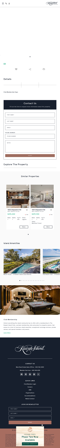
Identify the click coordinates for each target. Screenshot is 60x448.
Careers (30, 387)
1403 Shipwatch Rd (14, 210)
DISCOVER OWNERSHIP (30, 443)
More (23, 227)
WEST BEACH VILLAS (14, 211)
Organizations (30, 392)
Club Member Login (30, 384)
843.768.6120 (36, 370)
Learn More (7, 332)
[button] (7, 197)
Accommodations (30, 395)
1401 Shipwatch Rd (38, 210)
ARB (30, 390)
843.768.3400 (39, 367)
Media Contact (30, 398)
